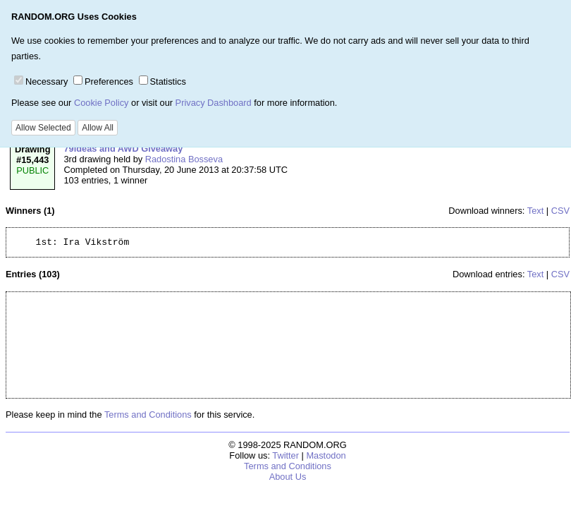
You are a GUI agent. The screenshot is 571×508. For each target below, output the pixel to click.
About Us (288, 478)
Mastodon (325, 457)
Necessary (41, 81)
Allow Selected (43, 128)
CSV (560, 210)
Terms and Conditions (148, 416)
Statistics (162, 81)
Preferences (103, 81)
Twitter (285, 457)
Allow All (97, 128)
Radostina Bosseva (184, 159)
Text (535, 210)
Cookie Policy (101, 102)
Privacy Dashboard (214, 102)
